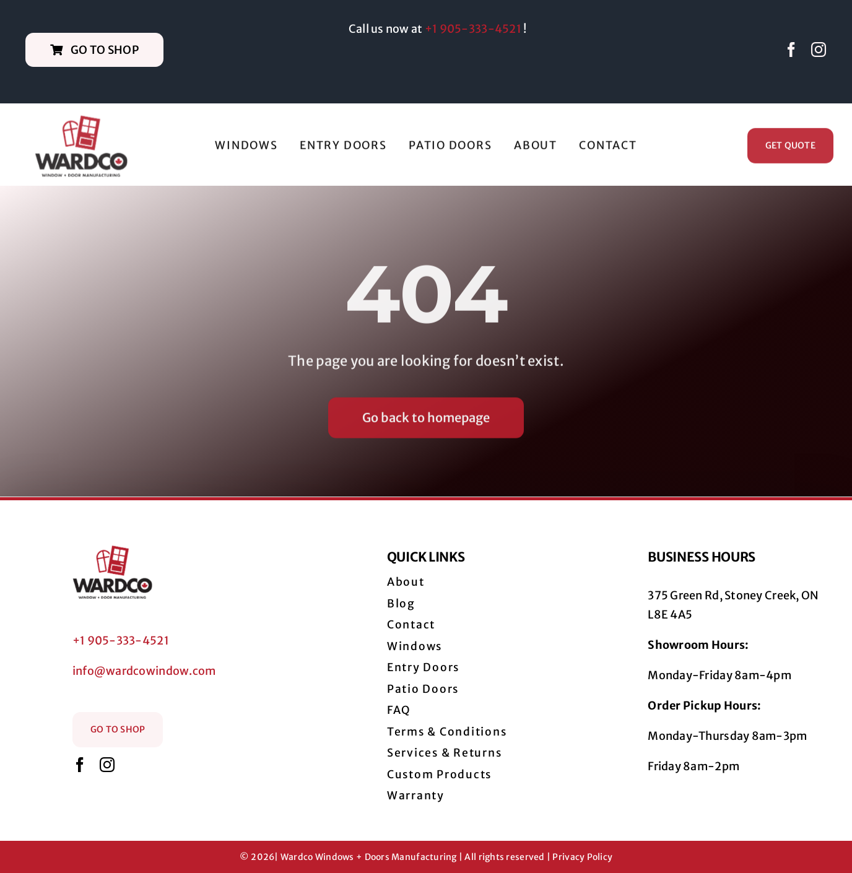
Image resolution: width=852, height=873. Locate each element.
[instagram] (818, 49)
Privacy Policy (582, 856)
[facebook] (791, 49)
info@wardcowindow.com (144, 671)
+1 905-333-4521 (473, 29)
